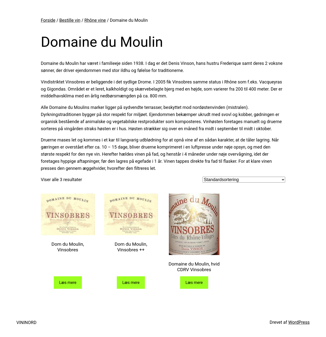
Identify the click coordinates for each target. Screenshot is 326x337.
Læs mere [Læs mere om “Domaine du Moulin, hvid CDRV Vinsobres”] (194, 282)
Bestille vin (69, 20)
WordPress (299, 322)
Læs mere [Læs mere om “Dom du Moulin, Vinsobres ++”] (131, 282)
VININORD (26, 322)
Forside (48, 20)
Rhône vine (95, 20)
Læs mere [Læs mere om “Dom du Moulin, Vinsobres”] (67, 282)
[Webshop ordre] (244, 180)
